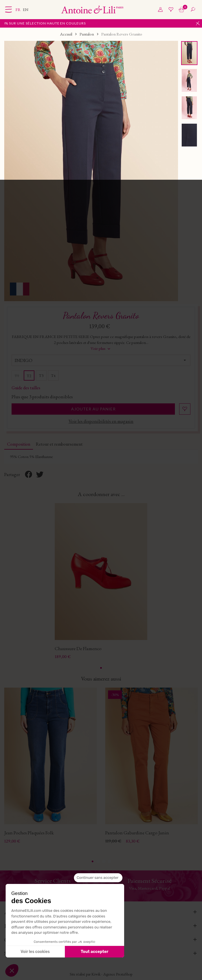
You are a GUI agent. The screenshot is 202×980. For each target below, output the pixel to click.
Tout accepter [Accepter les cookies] (94, 951)
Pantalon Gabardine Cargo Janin (137, 832)
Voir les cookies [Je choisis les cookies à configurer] (35, 951)
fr (18, 9)
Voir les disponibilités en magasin (101, 421)
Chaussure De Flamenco (78, 648)
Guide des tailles (26, 387)
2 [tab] (98, 860)
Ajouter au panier (93, 408)
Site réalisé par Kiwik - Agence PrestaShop (101, 973)
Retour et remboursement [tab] (59, 444)
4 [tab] (109, 860)
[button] (12, 970)
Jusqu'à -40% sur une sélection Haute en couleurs (54, 23)
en (25, 9)
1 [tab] (101, 667)
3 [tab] (104, 860)
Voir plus (101, 348)
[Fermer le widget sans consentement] (98, 877)
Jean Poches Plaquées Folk (29, 832)
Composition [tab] (18, 444)
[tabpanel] (101, 581)
